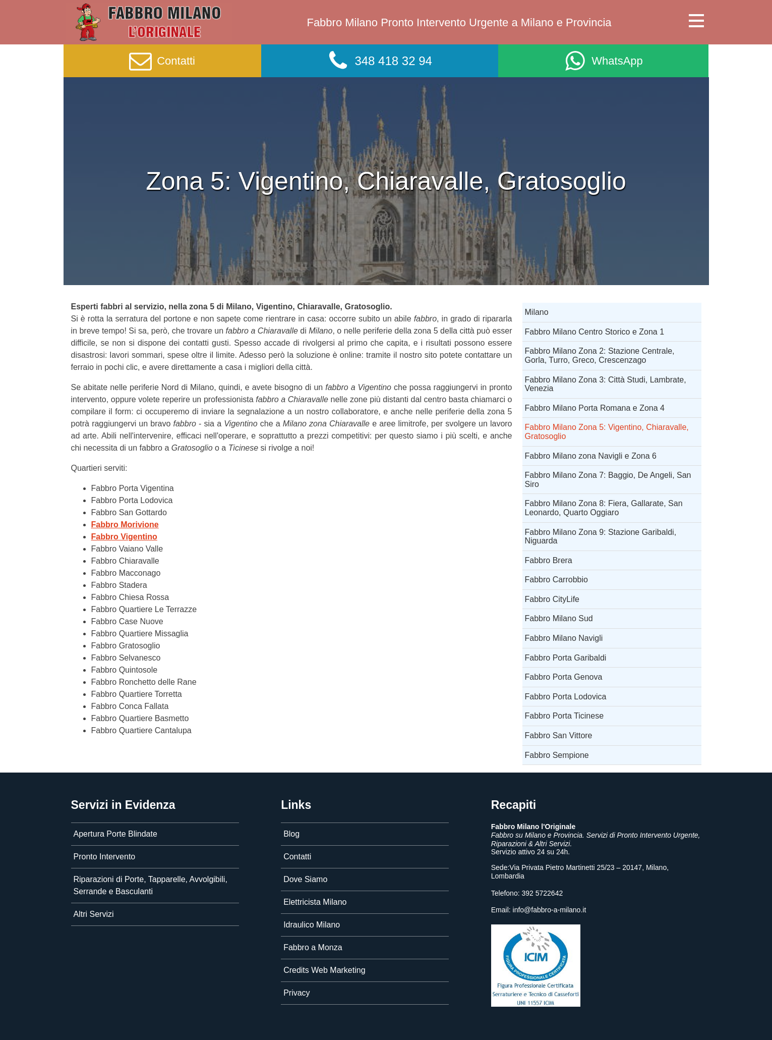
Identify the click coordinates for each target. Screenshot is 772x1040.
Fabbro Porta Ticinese (564, 715)
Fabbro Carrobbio (556, 579)
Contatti (297, 856)
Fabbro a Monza (312, 947)
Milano (537, 312)
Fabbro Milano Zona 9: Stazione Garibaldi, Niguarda (601, 536)
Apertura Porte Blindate (115, 834)
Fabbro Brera (548, 560)
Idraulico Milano (311, 924)
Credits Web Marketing (324, 970)
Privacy (296, 993)
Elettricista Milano (314, 902)
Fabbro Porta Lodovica (566, 696)
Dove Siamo (305, 879)
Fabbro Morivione (125, 524)
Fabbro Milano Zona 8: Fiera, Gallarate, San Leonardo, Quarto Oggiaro (604, 508)
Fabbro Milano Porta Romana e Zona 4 (595, 408)
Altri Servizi (94, 914)
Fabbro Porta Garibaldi (566, 657)
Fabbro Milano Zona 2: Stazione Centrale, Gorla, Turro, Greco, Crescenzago (600, 355)
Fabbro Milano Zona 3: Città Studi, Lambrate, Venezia (605, 384)
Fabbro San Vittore (558, 735)
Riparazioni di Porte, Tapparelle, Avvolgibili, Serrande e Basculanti (150, 885)
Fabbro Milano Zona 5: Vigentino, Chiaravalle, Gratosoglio (607, 432)
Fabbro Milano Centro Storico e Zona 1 (595, 331)
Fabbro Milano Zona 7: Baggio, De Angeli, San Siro (608, 479)
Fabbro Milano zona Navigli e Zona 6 (591, 456)
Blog (291, 834)
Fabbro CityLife (552, 599)
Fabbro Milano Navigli (564, 638)
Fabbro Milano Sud (559, 618)
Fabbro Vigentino (124, 536)
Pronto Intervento (105, 856)
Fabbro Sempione (557, 755)
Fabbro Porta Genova (564, 677)
